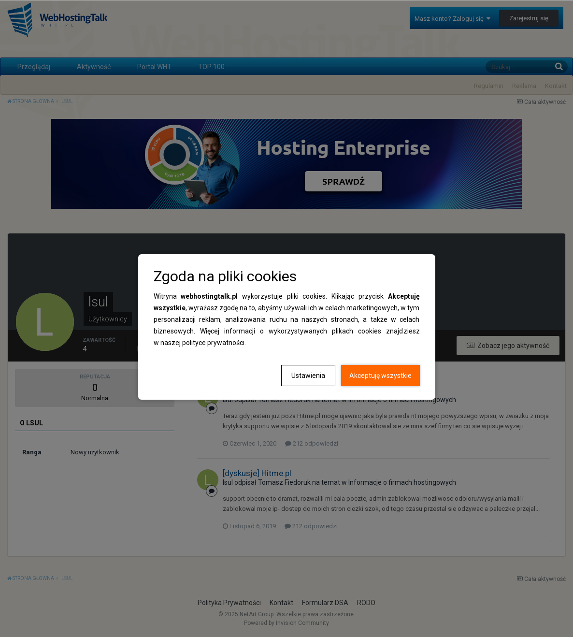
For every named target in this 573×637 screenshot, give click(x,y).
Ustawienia (308, 375)
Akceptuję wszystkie (380, 375)
